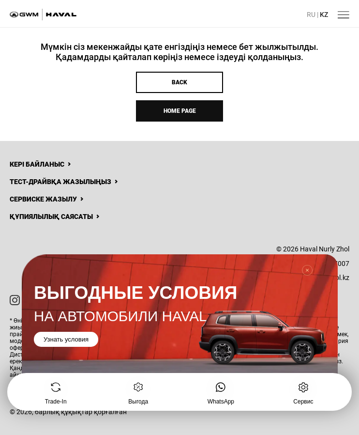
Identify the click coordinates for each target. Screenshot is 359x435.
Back (179, 82)
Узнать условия (66, 339)
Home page (180, 111)
